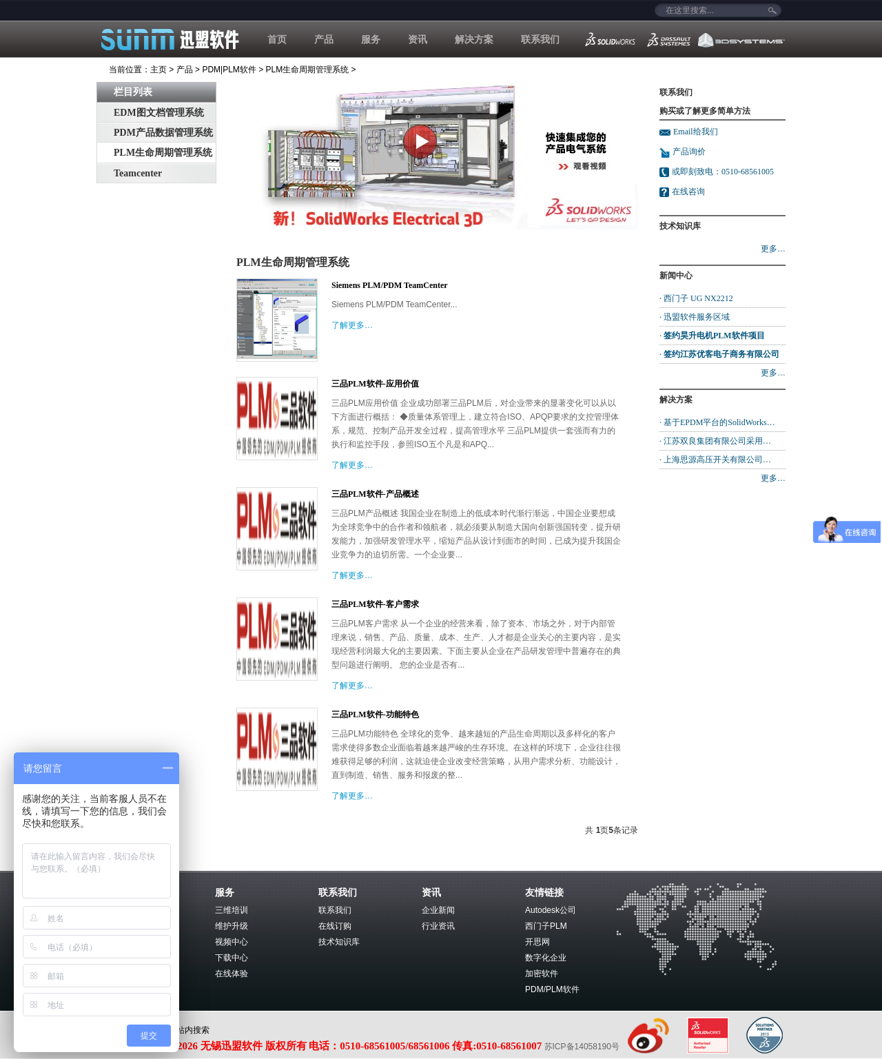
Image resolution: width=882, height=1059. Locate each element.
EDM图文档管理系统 (159, 112)
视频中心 (231, 942)
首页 (277, 39)
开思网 (537, 942)
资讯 (417, 39)
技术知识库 (339, 942)
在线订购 (334, 926)
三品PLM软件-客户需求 (375, 604)
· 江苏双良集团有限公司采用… (715, 441)
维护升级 (231, 926)
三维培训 (231, 910)
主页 (158, 69)
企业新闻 (438, 910)
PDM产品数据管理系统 (163, 132)
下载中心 (231, 958)
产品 (324, 39)
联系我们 (540, 39)
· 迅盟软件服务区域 (694, 317)
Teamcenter (138, 173)
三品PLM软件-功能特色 (375, 714)
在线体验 (231, 973)
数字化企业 (545, 958)
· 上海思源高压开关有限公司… (715, 459)
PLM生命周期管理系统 (307, 69)
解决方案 (474, 39)
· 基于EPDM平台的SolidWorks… (717, 422)
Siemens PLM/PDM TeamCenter (389, 285)
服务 (370, 39)
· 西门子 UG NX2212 (696, 298)
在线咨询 (688, 191)
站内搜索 (192, 1030)
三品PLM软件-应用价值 (375, 384)
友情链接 (544, 892)
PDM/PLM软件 (552, 989)
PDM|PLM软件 (229, 69)
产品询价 (682, 151)
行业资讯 (438, 926)
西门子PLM (546, 926)
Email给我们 (695, 131)
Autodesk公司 (550, 910)
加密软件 (541, 973)
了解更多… (352, 325)
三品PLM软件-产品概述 (375, 494)
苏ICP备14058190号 (581, 1046)
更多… (773, 249)
